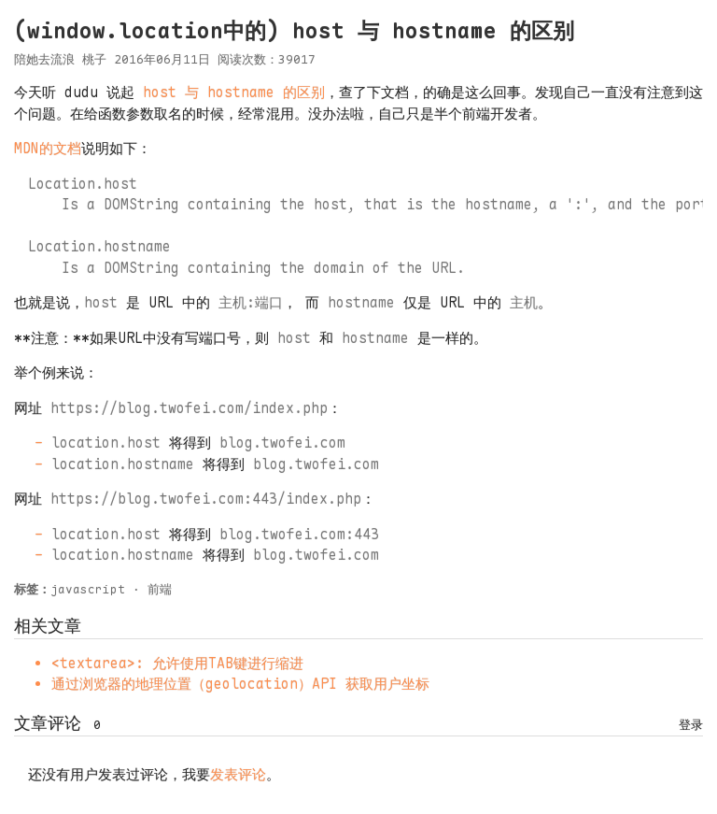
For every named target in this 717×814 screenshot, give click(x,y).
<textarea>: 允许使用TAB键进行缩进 (177, 663)
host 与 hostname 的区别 (234, 92)
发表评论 (238, 774)
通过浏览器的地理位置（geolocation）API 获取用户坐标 (240, 684)
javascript (87, 589)
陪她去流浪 (44, 59)
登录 (691, 725)
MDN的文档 (47, 148)
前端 (160, 589)
